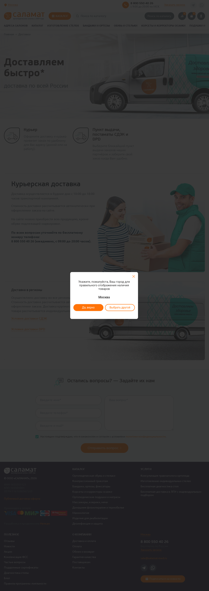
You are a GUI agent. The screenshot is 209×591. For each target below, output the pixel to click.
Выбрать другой (120, 307)
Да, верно (88, 307)
